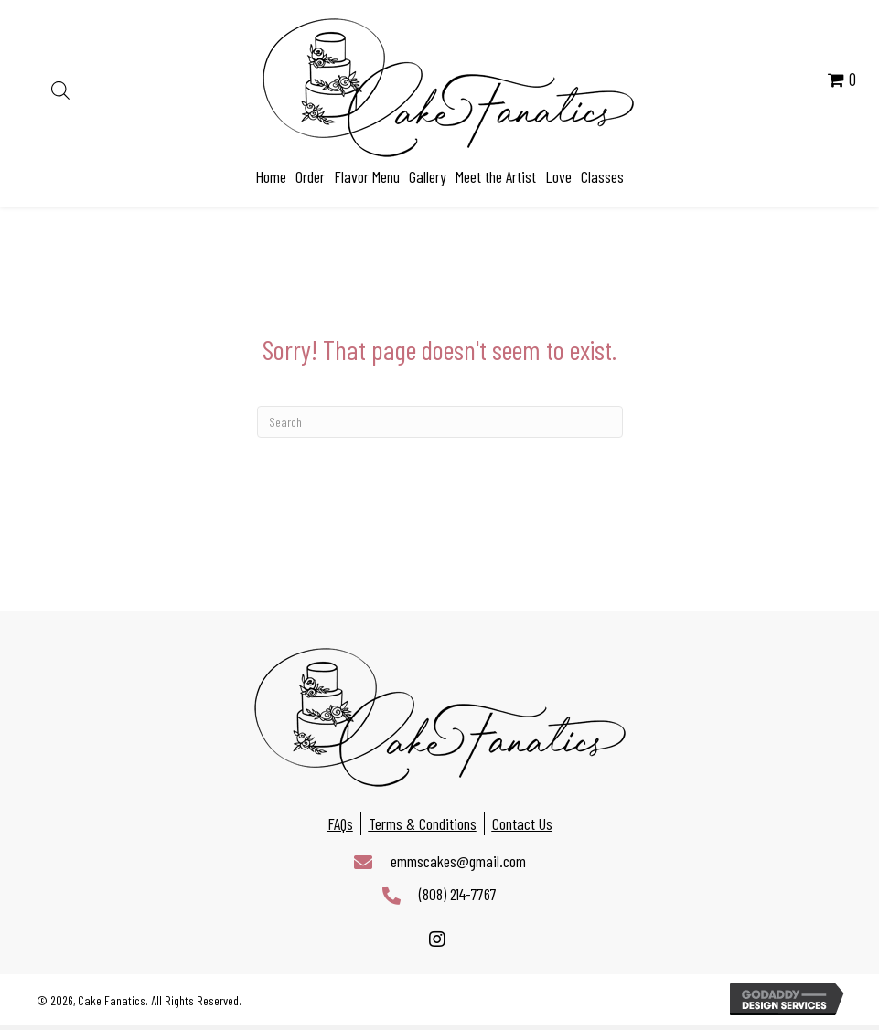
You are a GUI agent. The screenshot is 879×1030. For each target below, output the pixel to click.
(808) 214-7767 (458, 894)
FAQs (340, 823)
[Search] (440, 422)
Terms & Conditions (423, 823)
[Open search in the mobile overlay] (60, 88)
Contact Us (522, 823)
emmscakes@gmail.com (458, 861)
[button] (438, 940)
